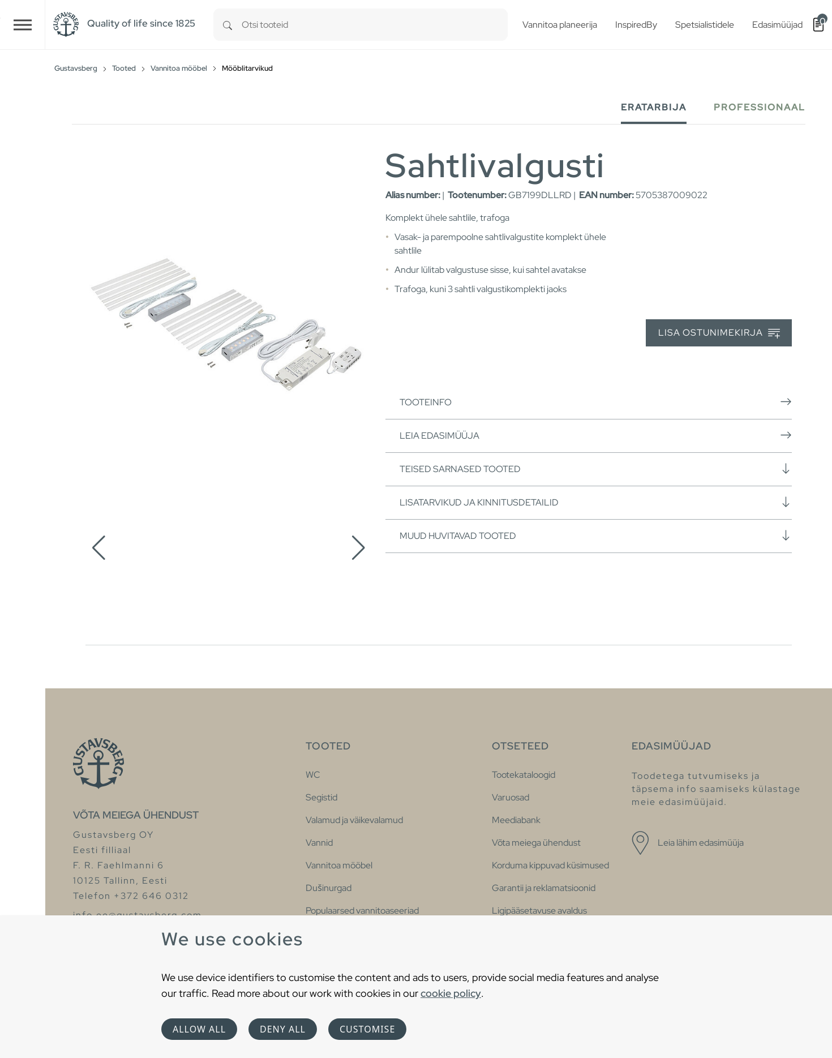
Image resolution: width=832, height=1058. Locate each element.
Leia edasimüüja (596, 435)
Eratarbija (654, 107)
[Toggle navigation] (22, 24)
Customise (367, 1029)
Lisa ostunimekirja (719, 333)
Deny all (283, 1029)
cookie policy (451, 993)
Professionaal (759, 107)
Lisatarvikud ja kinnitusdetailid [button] (596, 502)
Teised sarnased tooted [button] (596, 468)
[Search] (227, 24)
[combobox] (375, 24)
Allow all (199, 1029)
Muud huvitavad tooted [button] (596, 535)
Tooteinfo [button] (596, 402)
